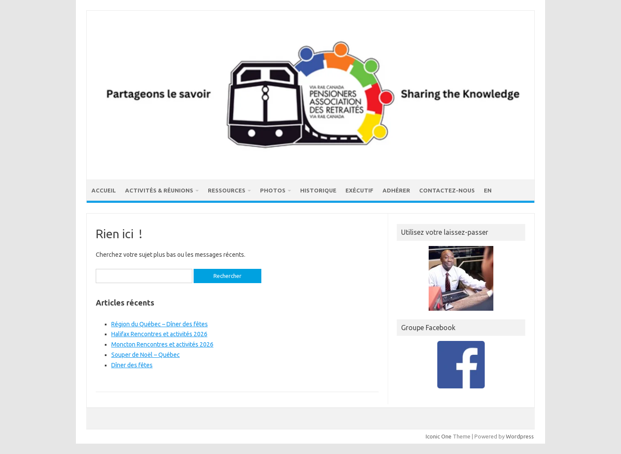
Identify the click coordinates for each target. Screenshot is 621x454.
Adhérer (396, 190)
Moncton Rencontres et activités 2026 (162, 344)
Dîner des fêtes (132, 365)
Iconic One (439, 436)
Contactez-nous (447, 190)
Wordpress (520, 436)
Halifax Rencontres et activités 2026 (159, 334)
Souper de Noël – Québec (145, 354)
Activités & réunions (159, 190)
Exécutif (359, 190)
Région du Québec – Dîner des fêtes (159, 324)
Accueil (103, 190)
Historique (318, 190)
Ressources (226, 190)
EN (488, 190)
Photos (272, 190)
